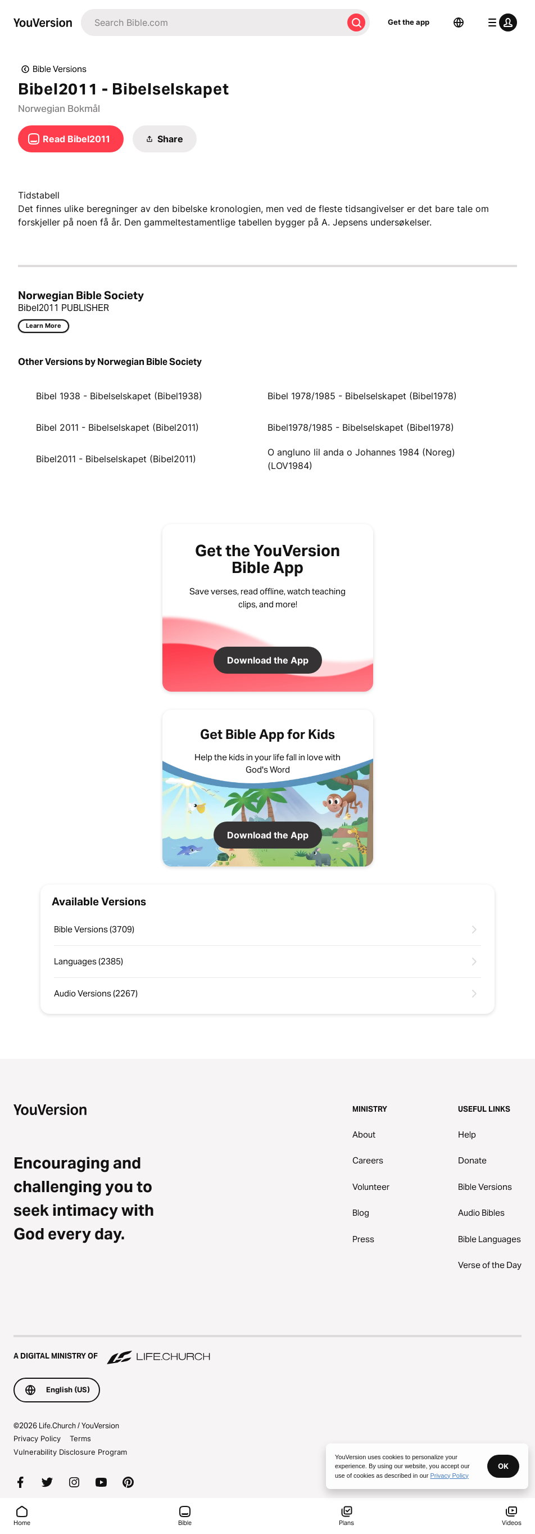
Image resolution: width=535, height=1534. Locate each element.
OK (503, 1465)
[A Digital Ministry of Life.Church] (267, 1350)
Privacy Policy (37, 1438)
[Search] (212, 22)
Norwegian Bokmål (59, 108)
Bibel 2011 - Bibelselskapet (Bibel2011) (117, 427)
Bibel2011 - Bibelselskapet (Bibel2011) (116, 458)
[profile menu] (500, 22)
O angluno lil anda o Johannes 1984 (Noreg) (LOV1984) (361, 458)
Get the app (408, 21)
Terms (80, 1438)
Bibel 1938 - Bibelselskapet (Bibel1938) (119, 395)
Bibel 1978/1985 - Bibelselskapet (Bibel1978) (362, 395)
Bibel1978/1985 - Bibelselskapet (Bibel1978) (361, 427)
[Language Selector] (458, 22)
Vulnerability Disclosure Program (70, 1451)
